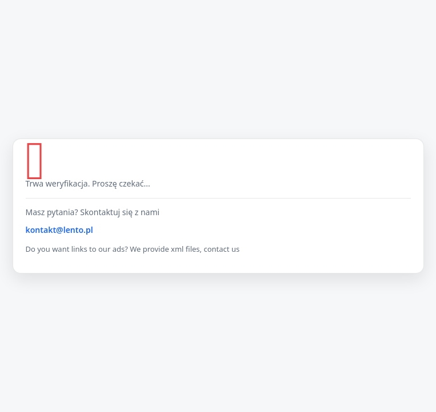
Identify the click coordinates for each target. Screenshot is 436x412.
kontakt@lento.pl (59, 229)
